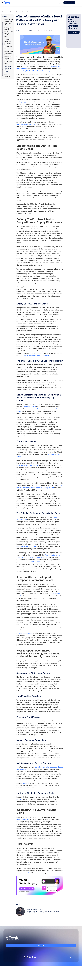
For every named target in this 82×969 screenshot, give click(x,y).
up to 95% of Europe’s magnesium (37, 355)
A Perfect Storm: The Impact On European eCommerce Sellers (8, 44)
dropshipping (23, 102)
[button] (59, 3)
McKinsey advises (25, 633)
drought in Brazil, (29, 406)
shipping (26, 783)
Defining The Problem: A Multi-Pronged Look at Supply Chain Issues (8, 32)
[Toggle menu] (79, 2)
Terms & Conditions (57, 957)
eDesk (18, 799)
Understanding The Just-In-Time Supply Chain (8, 22)
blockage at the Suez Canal (26, 546)
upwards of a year (23, 819)
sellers (42, 99)
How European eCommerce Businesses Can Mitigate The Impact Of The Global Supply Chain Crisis (8, 57)
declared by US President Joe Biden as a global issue (37, 71)
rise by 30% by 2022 (33, 562)
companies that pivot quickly (27, 124)
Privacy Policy (70, 957)
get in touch (24, 873)
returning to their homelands (27, 465)
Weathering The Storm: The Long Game (7, 69)
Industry (26, 12)
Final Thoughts (7, 75)
